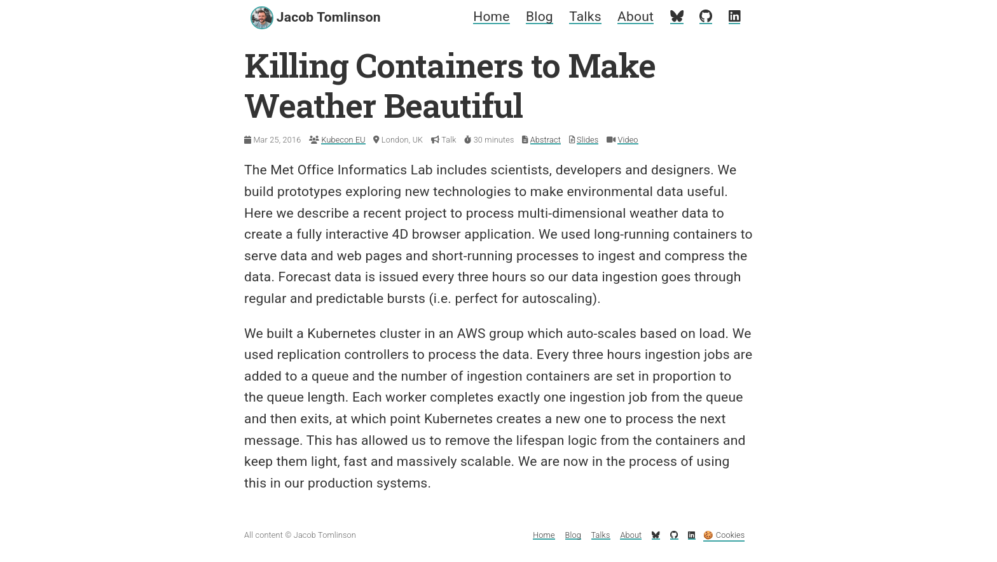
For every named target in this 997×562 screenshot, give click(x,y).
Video (627, 139)
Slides (587, 139)
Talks (585, 16)
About (635, 16)
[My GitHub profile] (705, 16)
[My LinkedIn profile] (734, 16)
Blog (539, 16)
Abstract (545, 139)
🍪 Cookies (724, 535)
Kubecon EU (343, 139)
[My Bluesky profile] (677, 16)
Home (491, 16)
